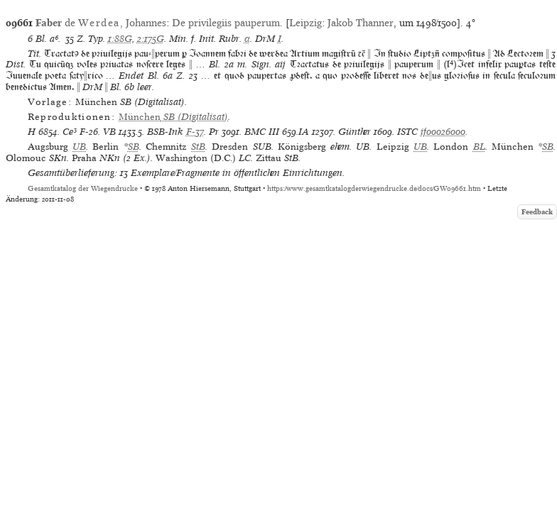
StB (198, 147)
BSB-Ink (165, 132)
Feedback (537, 212)
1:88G (120, 39)
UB (79, 147)
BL (479, 147)
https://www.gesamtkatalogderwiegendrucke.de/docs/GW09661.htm (374, 188)
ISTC (407, 132)
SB (133, 147)
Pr (214, 132)
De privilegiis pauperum (226, 22)
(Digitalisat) (173, 117)
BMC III (261, 132)
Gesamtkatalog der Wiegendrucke (83, 188)
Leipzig (305, 22)
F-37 (195, 132)
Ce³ (70, 132)
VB (109, 132)
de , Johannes (101, 22)
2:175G (150, 39)
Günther (354, 132)
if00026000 (443, 132)
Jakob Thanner (361, 22)
